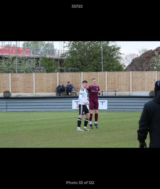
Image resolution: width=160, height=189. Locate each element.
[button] (141, 7)
